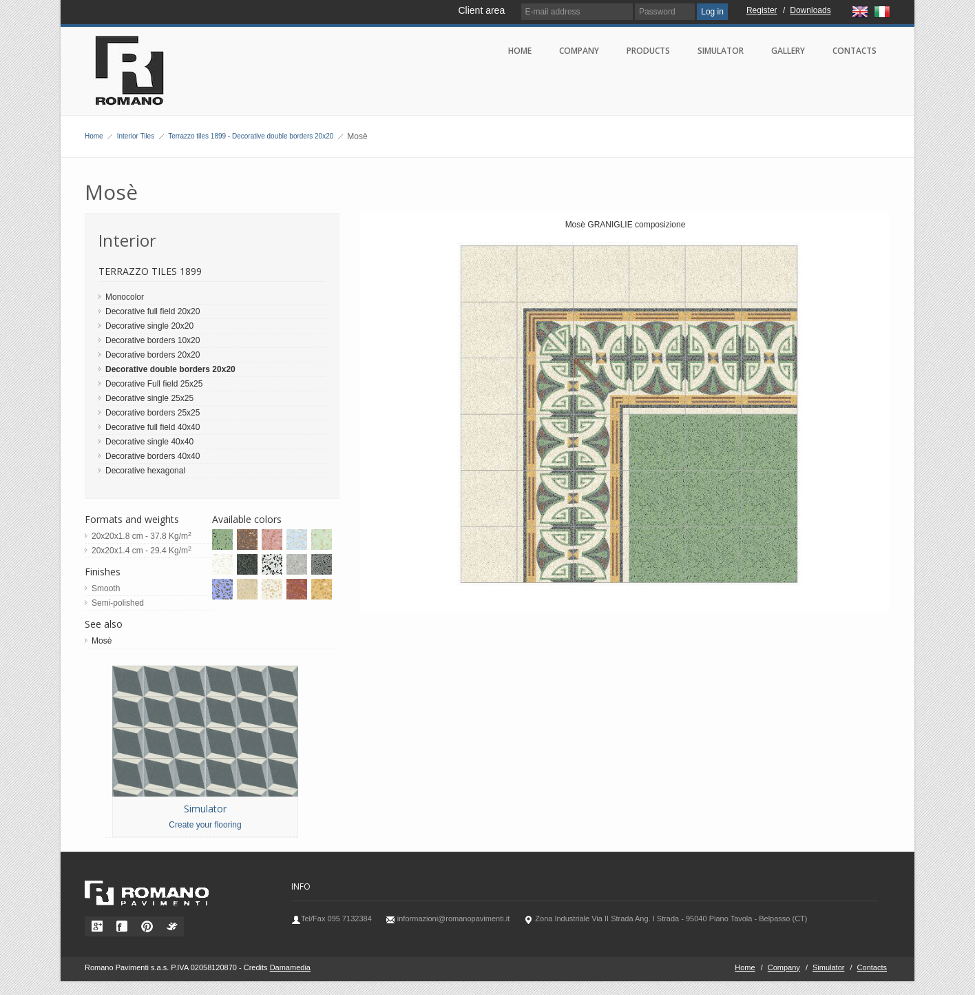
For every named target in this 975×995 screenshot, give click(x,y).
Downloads (810, 10)
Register (761, 10)
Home (520, 51)
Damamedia (290, 967)
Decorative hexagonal (145, 470)
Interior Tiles (135, 136)
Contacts (854, 51)
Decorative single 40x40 (149, 442)
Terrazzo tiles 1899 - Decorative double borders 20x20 (250, 136)
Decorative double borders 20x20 (170, 369)
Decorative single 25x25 (149, 398)
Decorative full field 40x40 (152, 427)
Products (648, 51)
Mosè (102, 641)
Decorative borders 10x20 (152, 340)
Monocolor (124, 297)
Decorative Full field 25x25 (153, 384)
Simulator (721, 51)
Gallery (788, 51)
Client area (481, 10)
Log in (712, 12)
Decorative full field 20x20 (152, 311)
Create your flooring (205, 825)
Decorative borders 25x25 (152, 413)
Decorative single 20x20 (149, 326)
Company (579, 51)
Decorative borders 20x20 (152, 355)
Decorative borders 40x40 (152, 456)
